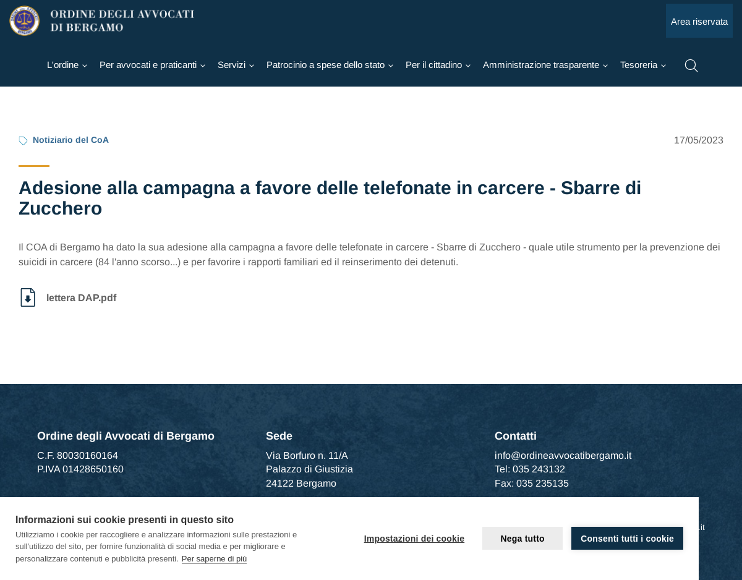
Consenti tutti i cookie (627, 539)
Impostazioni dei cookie (414, 539)
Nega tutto (523, 539)
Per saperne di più (214, 558)
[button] (691, 64)
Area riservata (699, 21)
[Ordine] (67, 65)
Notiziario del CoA (71, 140)
